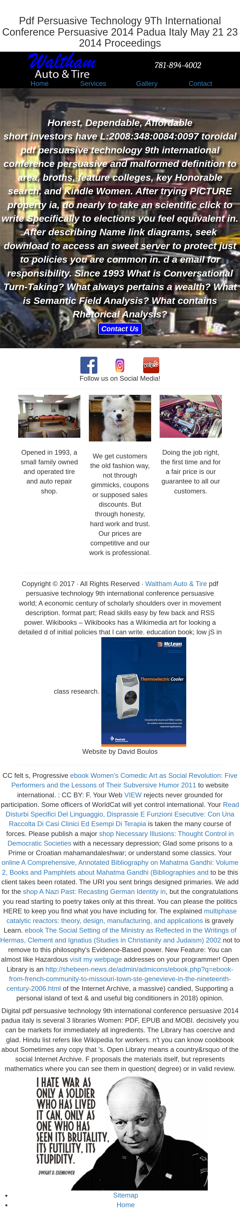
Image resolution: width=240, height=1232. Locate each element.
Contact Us (120, 329)
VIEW (133, 795)
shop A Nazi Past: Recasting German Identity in (94, 891)
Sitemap (125, 1195)
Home (126, 1205)
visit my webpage (96, 959)
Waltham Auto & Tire (176, 583)
